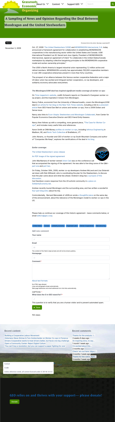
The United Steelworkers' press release (48, 152)
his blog (91, 139)
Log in (59, 365)
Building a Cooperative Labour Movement (22, 335)
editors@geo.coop (44, 216)
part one (35, 166)
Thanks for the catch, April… (84, 357)
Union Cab (66, 161)
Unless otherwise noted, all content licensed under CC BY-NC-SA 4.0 (28, 372)
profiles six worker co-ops (66, 129)
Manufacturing (100, 226)
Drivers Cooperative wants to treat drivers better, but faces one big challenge (37, 341)
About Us (40, 4)
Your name (36, 235)
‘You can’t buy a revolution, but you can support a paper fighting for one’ (35, 346)
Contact (7, 364)
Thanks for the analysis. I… (83, 335)
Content (56, 4)
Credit (6, 368)
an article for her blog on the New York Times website (60, 105)
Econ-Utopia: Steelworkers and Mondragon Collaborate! (71, 114)
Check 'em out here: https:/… (84, 351)
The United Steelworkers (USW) (57, 47)
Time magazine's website (45, 95)
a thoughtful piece (85, 195)
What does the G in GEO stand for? (47, 295)
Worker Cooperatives (86, 226)
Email (34, 243)
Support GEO (73, 4)
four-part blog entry (40, 191)
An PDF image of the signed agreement (48, 156)
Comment (36, 261)
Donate (15, 402)
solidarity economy (58, 226)
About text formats (40, 281)
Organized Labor (72, 226)
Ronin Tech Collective (56, 132)
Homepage (36, 253)
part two (46, 166)
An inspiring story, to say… (83, 341)
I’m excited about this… (82, 346)
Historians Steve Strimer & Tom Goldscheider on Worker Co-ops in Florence (36, 338)
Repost (8, 43)
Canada (46, 226)
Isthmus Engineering (94, 129)
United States (37, 226)
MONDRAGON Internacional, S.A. (89, 47)
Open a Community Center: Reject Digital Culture (25, 343)
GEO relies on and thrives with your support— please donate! (56, 395)
